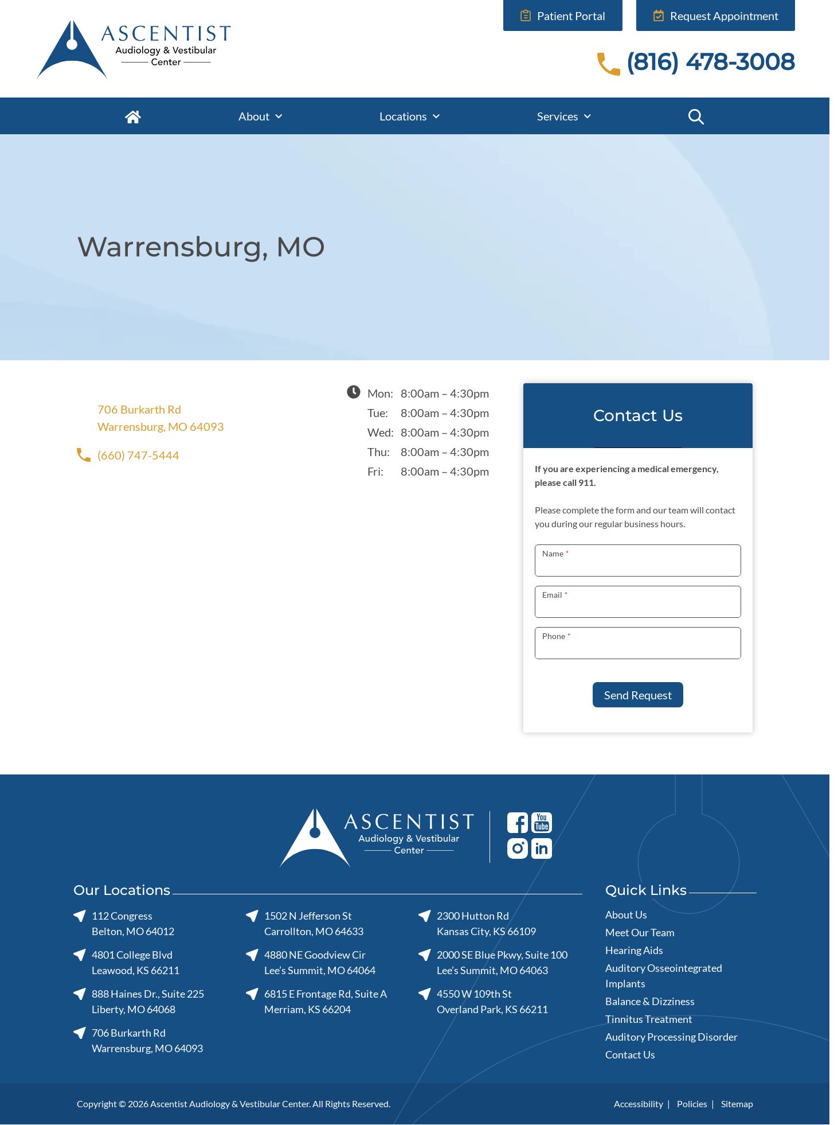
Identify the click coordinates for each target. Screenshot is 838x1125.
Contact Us (630, 1054)
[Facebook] (517, 822)
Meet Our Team (640, 932)
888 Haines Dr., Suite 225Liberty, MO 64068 (138, 1001)
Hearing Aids (634, 950)
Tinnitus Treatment (648, 1019)
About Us (626, 914)
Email (554, 595)
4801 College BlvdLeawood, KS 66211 (126, 962)
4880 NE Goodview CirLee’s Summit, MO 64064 (310, 962)
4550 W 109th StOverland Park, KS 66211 (482, 1001)
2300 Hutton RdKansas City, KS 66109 (476, 923)
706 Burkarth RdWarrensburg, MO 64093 (150, 417)
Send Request (638, 695)
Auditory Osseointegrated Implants (663, 975)
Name (555, 553)
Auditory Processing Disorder (671, 1036)
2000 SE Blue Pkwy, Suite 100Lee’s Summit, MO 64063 (492, 962)
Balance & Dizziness (650, 1001)
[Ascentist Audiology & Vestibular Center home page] (179, 48)
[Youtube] (541, 822)
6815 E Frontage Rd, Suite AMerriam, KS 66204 (315, 1001)
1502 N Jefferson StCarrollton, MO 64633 (304, 923)
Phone (556, 636)
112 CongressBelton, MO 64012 (123, 923)
